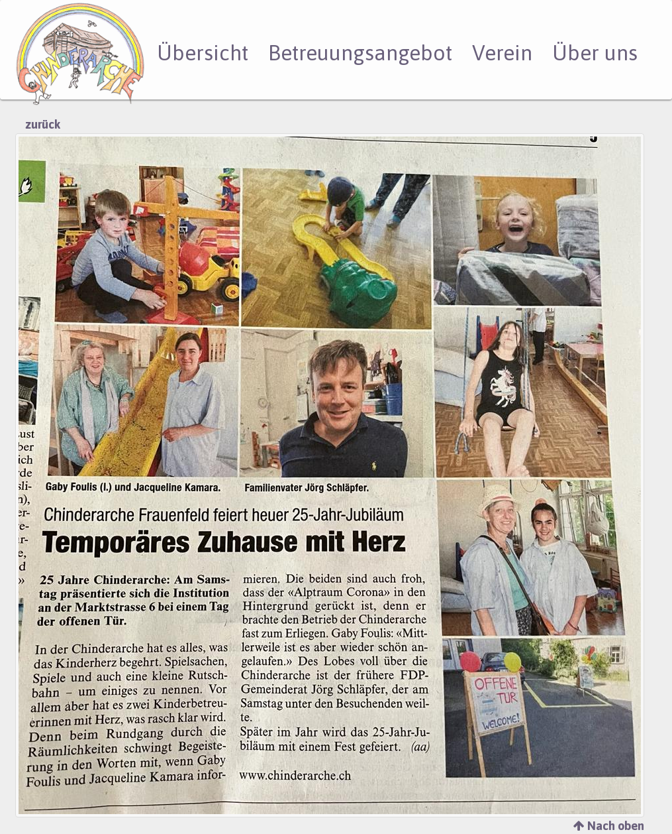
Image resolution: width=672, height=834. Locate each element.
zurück (42, 124)
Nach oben (608, 826)
